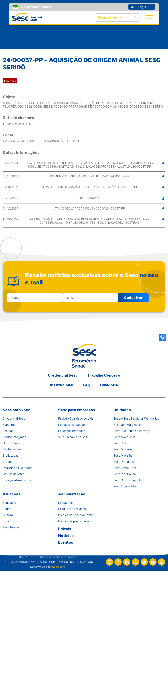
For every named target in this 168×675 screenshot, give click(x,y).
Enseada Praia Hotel (127, 424)
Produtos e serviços (72, 509)
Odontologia (11, 443)
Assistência (11, 527)
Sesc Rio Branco (125, 474)
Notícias (66, 536)
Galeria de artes (14, 474)
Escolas (8, 431)
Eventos (65, 542)
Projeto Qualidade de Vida (76, 418)
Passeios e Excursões (17, 468)
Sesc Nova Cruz (124, 437)
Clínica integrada (14, 437)
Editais (64, 529)
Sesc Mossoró (123, 449)
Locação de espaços (17, 480)
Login (138, 7)
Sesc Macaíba (123, 455)
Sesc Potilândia (124, 461)
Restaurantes (12, 449)
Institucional (61, 385)
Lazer (7, 521)
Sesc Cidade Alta (125, 486)
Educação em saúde (71, 431)
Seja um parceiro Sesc (73, 437)
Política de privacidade (73, 521)
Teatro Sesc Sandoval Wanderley (136, 418)
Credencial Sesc (63, 375)
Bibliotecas (10, 455)
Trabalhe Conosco (103, 375)
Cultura (8, 515)
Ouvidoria (109, 385)
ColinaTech (59, 566)
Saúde (7, 509)
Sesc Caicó (121, 443)
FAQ (86, 385)
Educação (9, 502)
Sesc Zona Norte (125, 468)
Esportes (9, 424)
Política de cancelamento (75, 515)
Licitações (65, 502)
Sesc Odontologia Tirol (129, 480)
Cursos (7, 461)
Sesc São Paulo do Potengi (132, 431)
